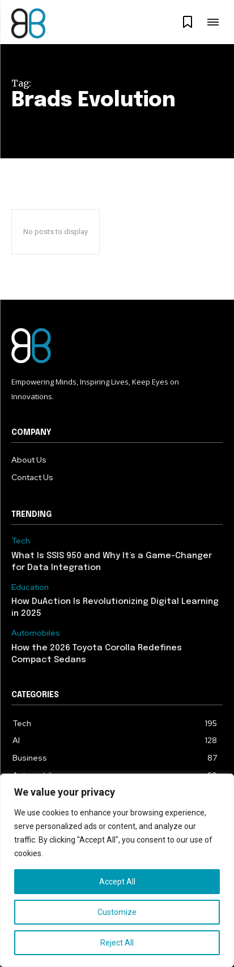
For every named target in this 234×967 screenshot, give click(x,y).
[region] (117, 870)
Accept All (117, 881)
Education (30, 587)
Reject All (117, 942)
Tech (20, 541)
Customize (117, 912)
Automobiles (35, 633)
